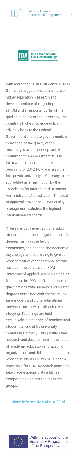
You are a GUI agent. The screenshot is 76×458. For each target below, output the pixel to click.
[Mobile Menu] (71, 13)
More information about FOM (38, 402)
